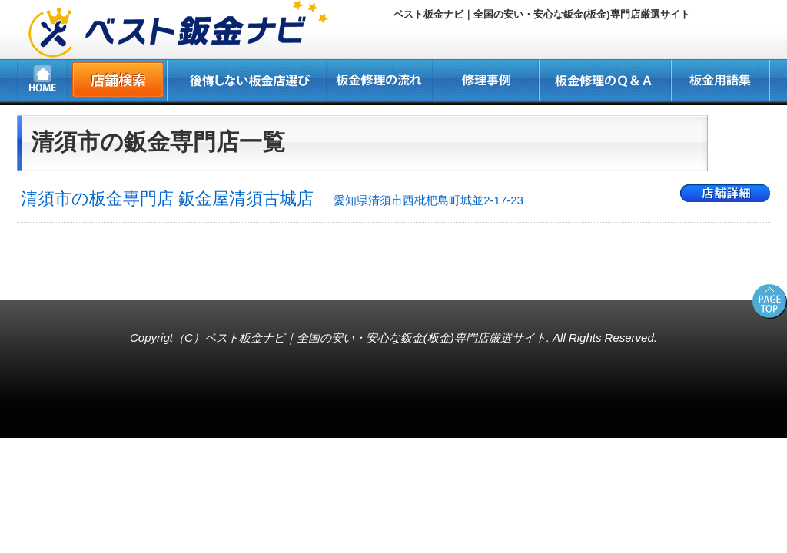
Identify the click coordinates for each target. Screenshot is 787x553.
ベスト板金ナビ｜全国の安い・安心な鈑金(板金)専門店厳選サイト (375, 337)
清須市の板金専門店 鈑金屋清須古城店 (272, 198)
